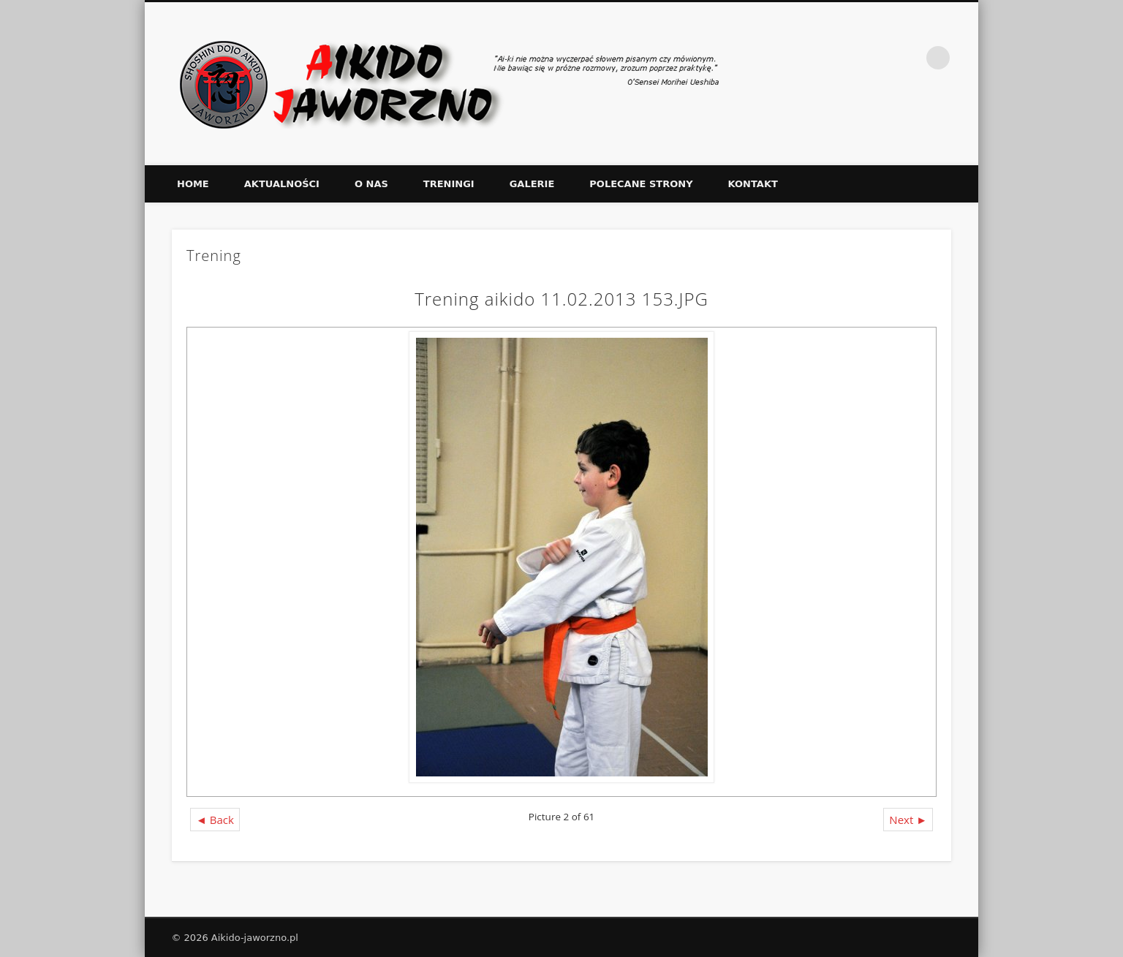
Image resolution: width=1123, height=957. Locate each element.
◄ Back (215, 819)
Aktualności (281, 183)
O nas (371, 183)
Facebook (908, 57)
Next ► (908, 819)
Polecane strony (640, 183)
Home (193, 183)
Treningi (448, 183)
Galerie (532, 183)
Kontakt (753, 183)
